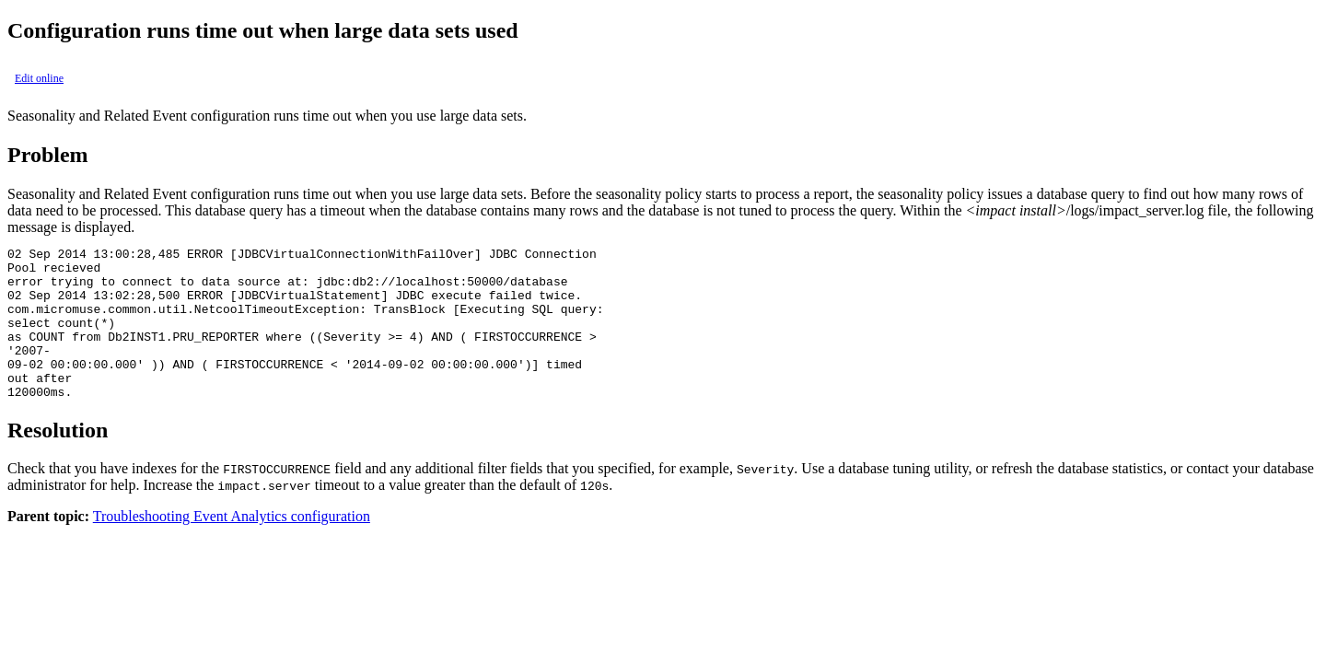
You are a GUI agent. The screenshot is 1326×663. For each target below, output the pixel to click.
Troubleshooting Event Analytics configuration (231, 546)
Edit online (39, 78)
